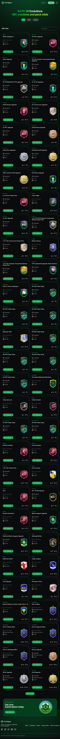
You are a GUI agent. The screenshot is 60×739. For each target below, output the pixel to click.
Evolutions (37, 20)
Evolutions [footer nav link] (32, 726)
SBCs (22, 20)
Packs (29, 20)
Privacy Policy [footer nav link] (45, 726)
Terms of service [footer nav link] (54, 726)
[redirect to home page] (7, 3)
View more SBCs (30, 694)
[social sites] (2, 730)
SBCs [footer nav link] (26, 726)
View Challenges (8, 52)
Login (51, 2)
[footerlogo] (9, 723)
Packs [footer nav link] (38, 726)
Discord (43, 2)
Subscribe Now (10, 713)
